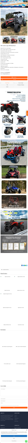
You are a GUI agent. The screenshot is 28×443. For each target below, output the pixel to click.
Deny (14, 438)
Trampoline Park (3, 427)
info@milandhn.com (6, 73)
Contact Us (16, 419)
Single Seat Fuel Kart (6, 269)
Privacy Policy (16, 421)
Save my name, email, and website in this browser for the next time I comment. (10, 405)
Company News (17, 418)
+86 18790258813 (7, 72)
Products (16, 416)
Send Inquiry (14, 77)
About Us (16, 415)
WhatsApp (9, 79)
